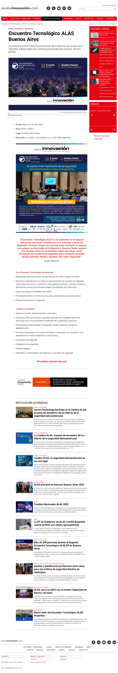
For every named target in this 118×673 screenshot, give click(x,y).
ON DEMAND (68, 18)
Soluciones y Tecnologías (20, 18)
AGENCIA (62, 650)
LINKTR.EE (30, 650)
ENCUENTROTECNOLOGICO (79, 112)
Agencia (100, 18)
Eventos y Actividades (51, 18)
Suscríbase (111, 18)
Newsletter (88, 18)
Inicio (5, 18)
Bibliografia (63, 659)
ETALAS (68, 112)
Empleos (40, 650)
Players (37, 18)
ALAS (64, 112)
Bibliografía (51, 650)
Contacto (71, 650)
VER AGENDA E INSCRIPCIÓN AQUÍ (51, 361)
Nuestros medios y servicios (38, 662)
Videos (78, 18)
